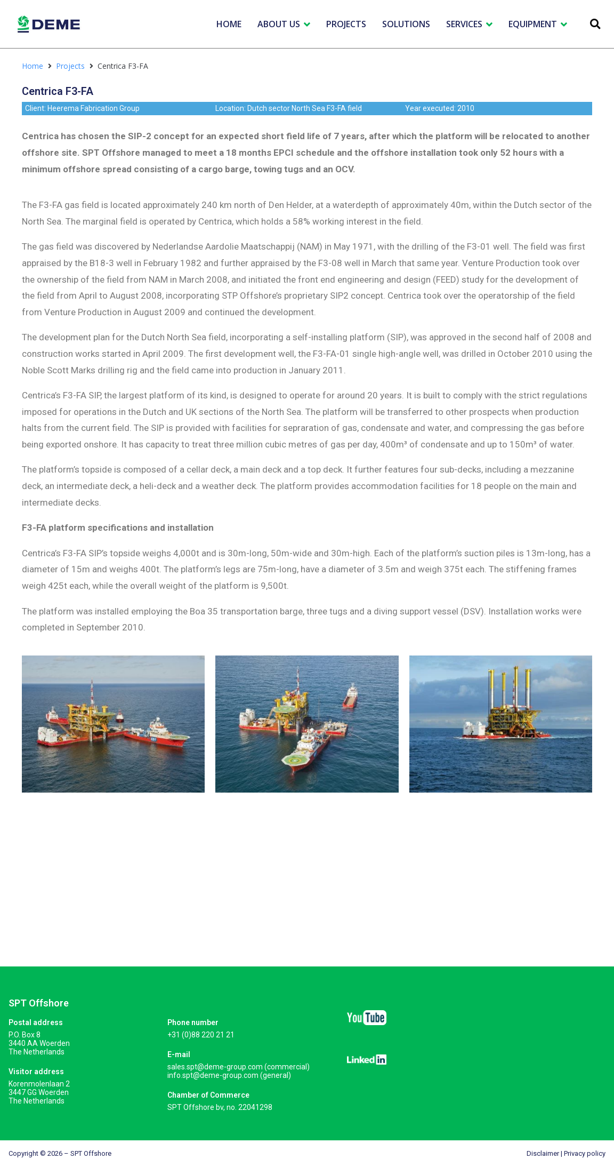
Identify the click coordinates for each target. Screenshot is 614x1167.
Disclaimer (543, 1153)
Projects (70, 66)
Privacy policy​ (584, 1153)
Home (32, 66)
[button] (595, 24)
